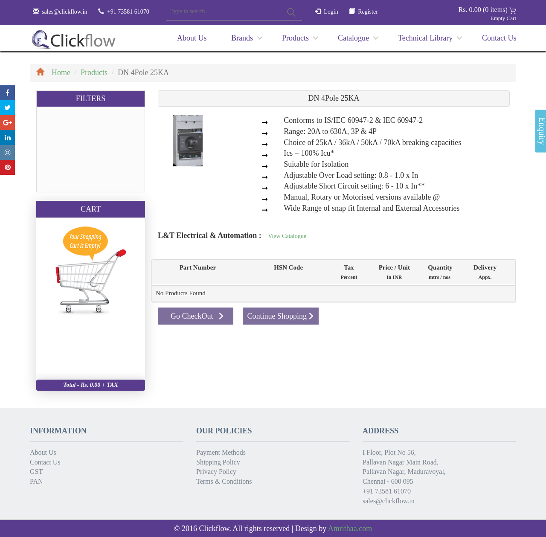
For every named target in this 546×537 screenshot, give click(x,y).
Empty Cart (503, 18)
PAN (36, 481)
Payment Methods (221, 452)
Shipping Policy (218, 462)
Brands (242, 38)
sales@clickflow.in (64, 12)
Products (295, 38)
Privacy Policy (216, 471)
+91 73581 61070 (387, 491)
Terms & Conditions (224, 481)
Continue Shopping (280, 316)
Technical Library (425, 38)
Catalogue (353, 38)
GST (36, 471)
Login (331, 12)
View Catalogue (287, 236)
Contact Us (499, 38)
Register (368, 12)
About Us (192, 38)
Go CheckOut (197, 316)
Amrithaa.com (350, 528)
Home (53, 72)
